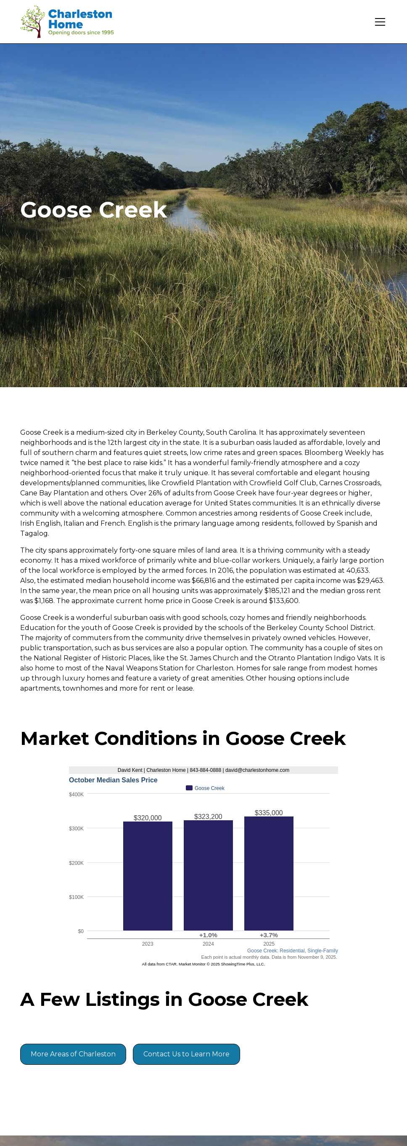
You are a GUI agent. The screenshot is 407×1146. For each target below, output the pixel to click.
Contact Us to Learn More (186, 1054)
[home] (73, 22)
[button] (378, 22)
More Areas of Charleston (73, 1054)
